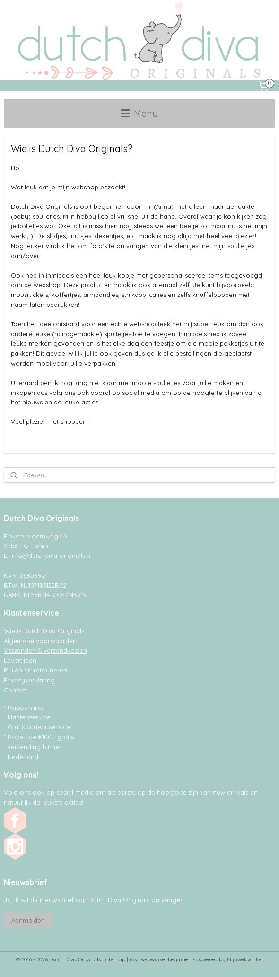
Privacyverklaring (29, 680)
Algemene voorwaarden (40, 641)
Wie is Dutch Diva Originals (44, 631)
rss (133, 959)
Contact (15, 690)
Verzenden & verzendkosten (45, 650)
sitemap (115, 959)
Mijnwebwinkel (245, 959)
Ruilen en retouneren (35, 670)
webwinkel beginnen (166, 959)
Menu (139, 113)
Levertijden (20, 660)
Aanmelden (28, 920)
